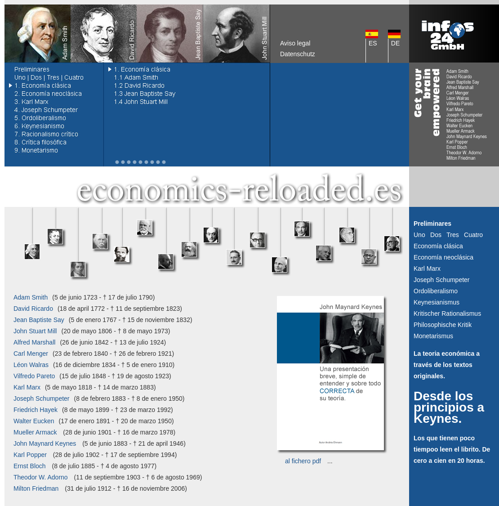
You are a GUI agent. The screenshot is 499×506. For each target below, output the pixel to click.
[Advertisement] (339, 114)
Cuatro (473, 234)
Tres (452, 234)
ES (373, 43)
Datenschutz (297, 54)
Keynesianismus (436, 302)
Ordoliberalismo (436, 291)
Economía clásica (438, 246)
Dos (435, 234)
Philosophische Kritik (443, 324)
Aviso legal (295, 43)
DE (395, 43)
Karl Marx (427, 268)
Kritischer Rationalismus (447, 313)
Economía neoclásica (443, 257)
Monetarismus (433, 336)
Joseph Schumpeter (442, 279)
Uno (419, 234)
